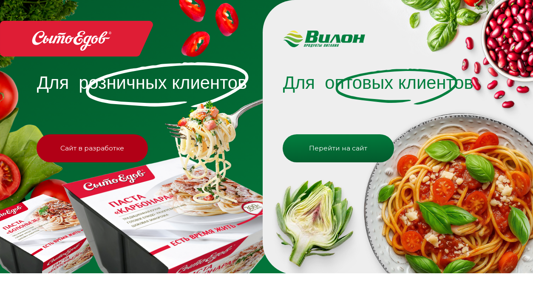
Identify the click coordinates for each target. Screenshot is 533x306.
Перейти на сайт (338, 148)
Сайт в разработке (92, 148)
